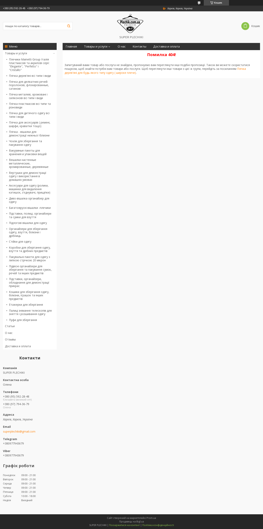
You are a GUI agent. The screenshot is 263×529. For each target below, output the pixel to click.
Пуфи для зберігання (23, 320)
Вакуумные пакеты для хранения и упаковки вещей (28, 152)
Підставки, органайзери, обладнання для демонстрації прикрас (29, 282)
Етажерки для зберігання (26, 304)
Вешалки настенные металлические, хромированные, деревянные (29, 163)
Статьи (10, 326)
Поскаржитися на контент (124, 525)
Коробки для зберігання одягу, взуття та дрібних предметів (30, 249)
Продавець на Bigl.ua (131, 521)
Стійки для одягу (20, 241)
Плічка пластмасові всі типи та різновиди (30, 105)
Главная (71, 46)
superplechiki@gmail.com (19, 431)
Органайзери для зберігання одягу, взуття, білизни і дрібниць (28, 232)
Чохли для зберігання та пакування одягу (25, 143)
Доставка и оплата (18, 346)
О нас (9, 333)
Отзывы (10, 339)
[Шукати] (69, 26)
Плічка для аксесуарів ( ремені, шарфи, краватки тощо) (29, 124)
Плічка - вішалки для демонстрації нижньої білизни (29, 133)
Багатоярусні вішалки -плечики (30, 208)
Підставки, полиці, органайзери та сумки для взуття (30, 215)
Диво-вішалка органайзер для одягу (29, 200)
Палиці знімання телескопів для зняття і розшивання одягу (30, 312)
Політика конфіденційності (158, 525)
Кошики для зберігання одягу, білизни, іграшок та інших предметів (29, 295)
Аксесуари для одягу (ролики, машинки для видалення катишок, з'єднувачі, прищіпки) (29, 189)
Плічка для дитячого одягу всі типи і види (29, 115)
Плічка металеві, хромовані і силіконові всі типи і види (28, 96)
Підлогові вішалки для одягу (28, 223)
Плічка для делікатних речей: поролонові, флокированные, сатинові (29, 85)
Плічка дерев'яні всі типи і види (30, 76)
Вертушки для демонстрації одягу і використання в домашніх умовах (27, 176)
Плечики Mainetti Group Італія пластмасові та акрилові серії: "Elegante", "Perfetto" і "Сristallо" (29, 64)
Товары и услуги (16, 53)
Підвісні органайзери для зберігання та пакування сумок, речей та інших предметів (30, 269)
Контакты (139, 46)
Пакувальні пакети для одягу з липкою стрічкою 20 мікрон (29, 258)
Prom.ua (151, 518)
